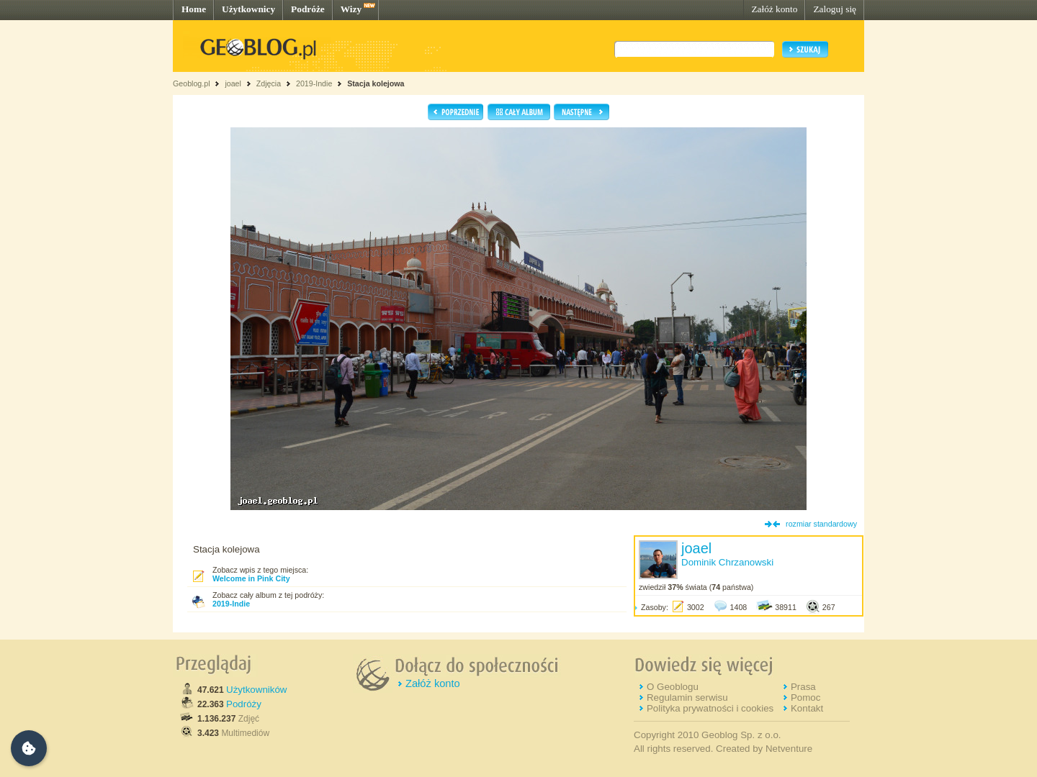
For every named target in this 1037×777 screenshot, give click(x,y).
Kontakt (807, 708)
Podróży (243, 704)
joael (233, 83)
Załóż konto (774, 9)
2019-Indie (314, 83)
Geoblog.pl (191, 83)
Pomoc (805, 697)
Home (193, 9)
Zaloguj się (834, 9)
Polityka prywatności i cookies (710, 708)
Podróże (308, 9)
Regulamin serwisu (687, 697)
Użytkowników (256, 689)
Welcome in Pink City (251, 578)
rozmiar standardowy (821, 523)
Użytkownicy (248, 9)
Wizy (351, 9)
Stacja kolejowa (375, 83)
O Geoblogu (673, 686)
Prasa (803, 686)
